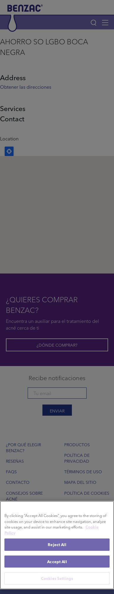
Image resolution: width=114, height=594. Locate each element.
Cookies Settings (57, 578)
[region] (57, 545)
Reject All (57, 544)
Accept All (57, 561)
